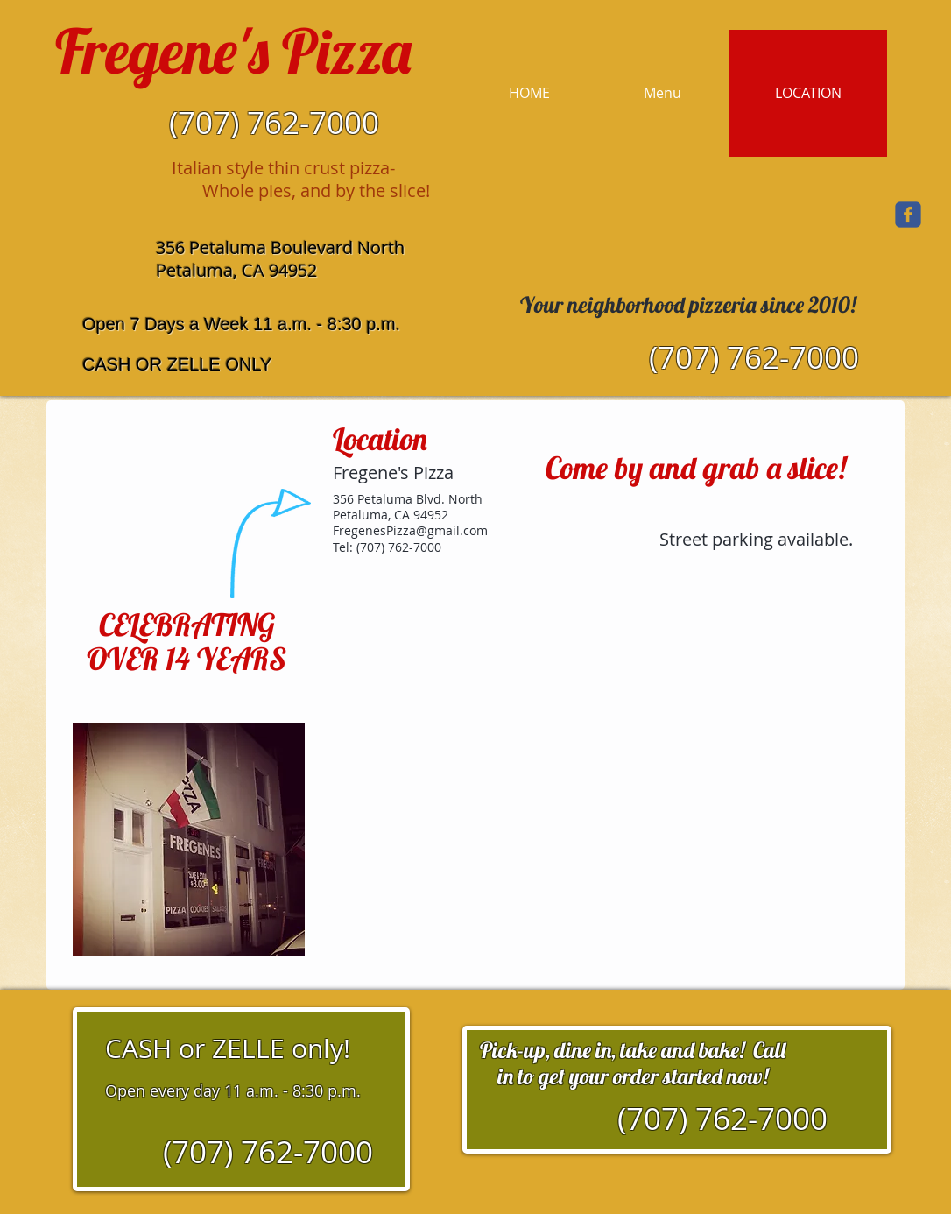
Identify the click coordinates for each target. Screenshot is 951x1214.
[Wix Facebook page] (908, 214)
